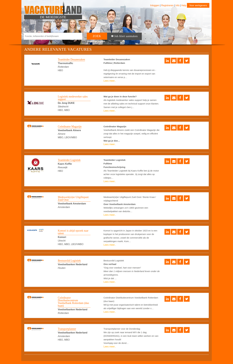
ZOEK (97, 36)
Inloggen (154, 5)
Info (177, 5)
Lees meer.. (110, 81)
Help (183, 5)
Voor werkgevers (198, 5)
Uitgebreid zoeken (96, 41)
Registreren (167, 5)
